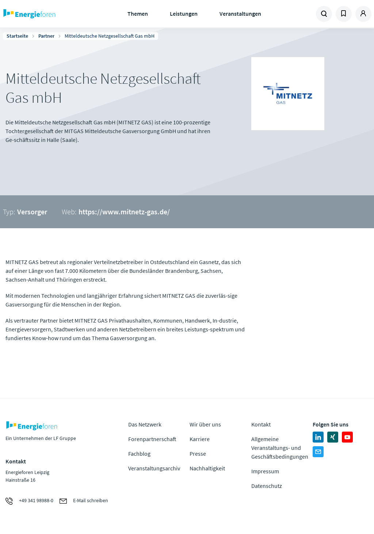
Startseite (17, 36)
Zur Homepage (47, 14)
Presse (198, 453)
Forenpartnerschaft (152, 439)
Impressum (265, 471)
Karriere (200, 439)
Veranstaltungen (240, 13)
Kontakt (261, 424)
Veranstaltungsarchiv (154, 468)
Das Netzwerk (144, 424)
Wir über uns (205, 424)
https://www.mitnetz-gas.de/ (124, 211)
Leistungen (184, 13)
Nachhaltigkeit (207, 468)
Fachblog (139, 453)
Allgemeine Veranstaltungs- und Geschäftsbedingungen (279, 447)
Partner (46, 36)
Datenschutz (266, 485)
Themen (137, 13)
